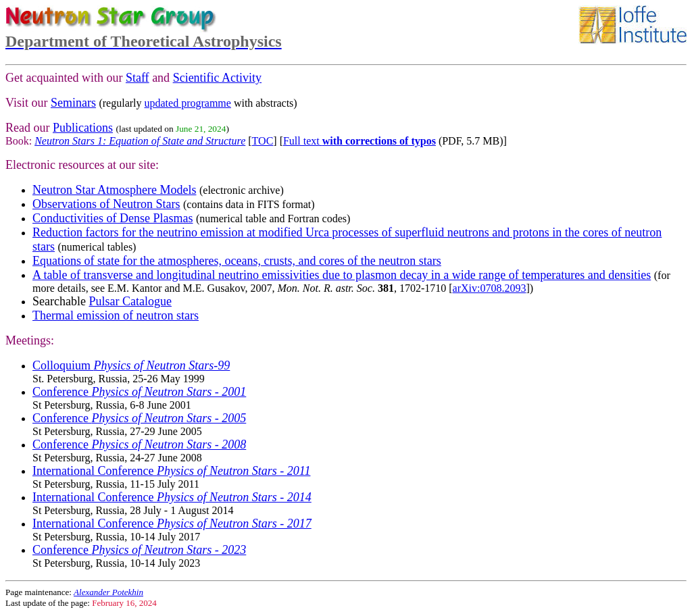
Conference (139, 392)
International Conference (171, 471)
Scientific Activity (217, 77)
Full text (359, 141)
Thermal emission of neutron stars (115, 315)
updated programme (188, 103)
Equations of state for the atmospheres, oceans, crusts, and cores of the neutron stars (236, 260)
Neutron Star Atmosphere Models (114, 190)
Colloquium (131, 365)
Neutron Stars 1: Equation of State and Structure (139, 141)
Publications (83, 127)
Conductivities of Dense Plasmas (112, 218)
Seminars (73, 102)
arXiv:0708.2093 (489, 288)
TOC (263, 141)
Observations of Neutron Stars (106, 204)
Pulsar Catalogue (130, 301)
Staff (137, 77)
